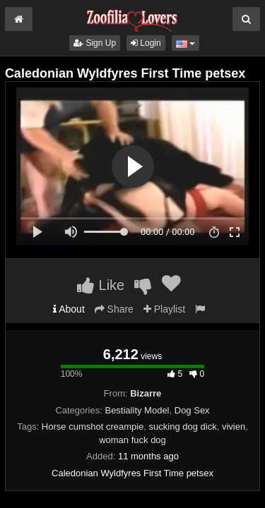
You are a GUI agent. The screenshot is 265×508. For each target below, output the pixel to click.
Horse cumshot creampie (93, 426)
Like (100, 285)
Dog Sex (192, 410)
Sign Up (94, 43)
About (69, 309)
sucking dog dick (183, 426)
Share (114, 309)
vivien (233, 426)
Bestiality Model (137, 410)
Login (146, 43)
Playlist (164, 309)
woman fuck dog (132, 440)
